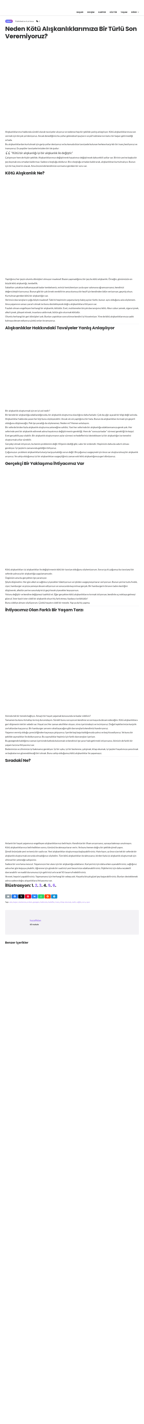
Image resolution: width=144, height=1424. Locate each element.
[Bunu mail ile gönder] (8, 896)
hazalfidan (35, 920)
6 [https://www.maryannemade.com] (54, 885)
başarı (15, 902)
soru (84, 902)
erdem (29, 902)
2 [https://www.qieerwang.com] (36, 885)
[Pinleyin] (28, 896)
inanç (57, 902)
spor (88, 902)
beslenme (22, 902)
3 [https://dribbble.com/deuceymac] (40, 885)
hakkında (43, 902)
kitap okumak (65, 902)
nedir (74, 902)
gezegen (36, 902)
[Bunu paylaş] (15, 896)
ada (10, 902)
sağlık (79, 902)
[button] (138, 12)
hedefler (51, 902)
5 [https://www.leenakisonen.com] (49, 885)
